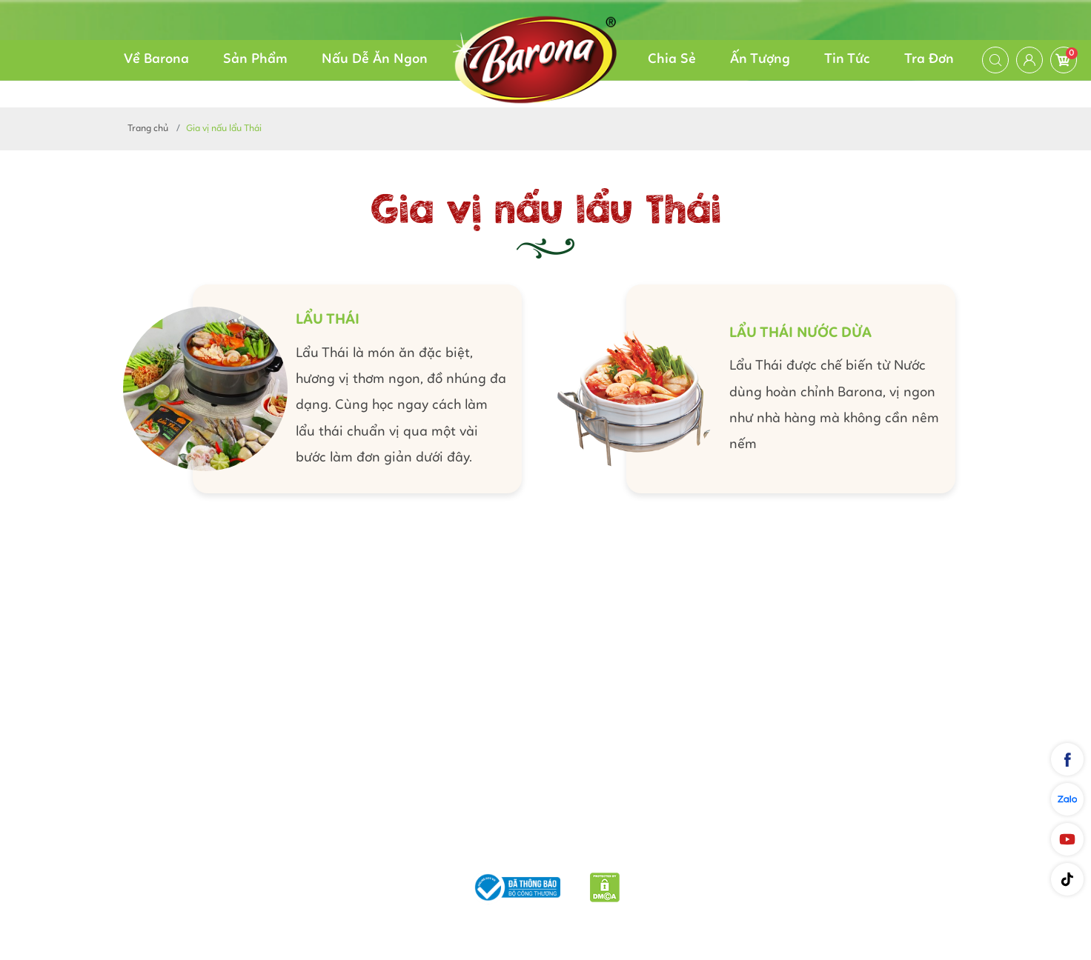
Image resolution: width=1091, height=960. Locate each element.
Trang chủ (147, 128)
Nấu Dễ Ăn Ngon (375, 60)
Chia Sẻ (672, 60)
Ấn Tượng (760, 60)
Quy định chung (700, 849)
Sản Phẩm (255, 60)
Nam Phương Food (545, 925)
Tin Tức (847, 60)
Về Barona (156, 60)
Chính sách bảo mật (582, 849)
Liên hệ (780, 849)
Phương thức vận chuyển (436, 849)
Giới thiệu (319, 849)
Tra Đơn (929, 60)
